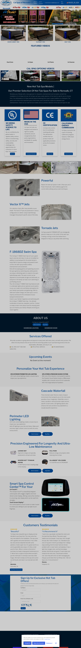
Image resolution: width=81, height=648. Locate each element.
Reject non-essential (39, 643)
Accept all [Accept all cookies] (27, 643)
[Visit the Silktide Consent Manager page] (55, 643)
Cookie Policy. (47, 639)
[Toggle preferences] (49, 643)
